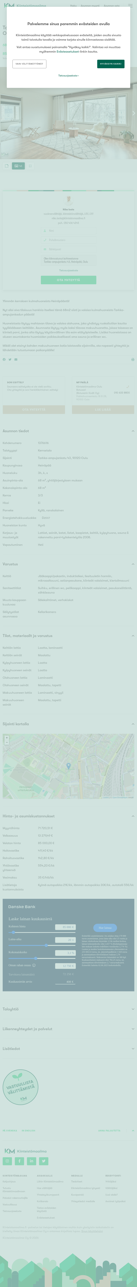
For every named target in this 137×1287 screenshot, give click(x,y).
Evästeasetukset (68, 51)
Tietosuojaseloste (67, 75)
